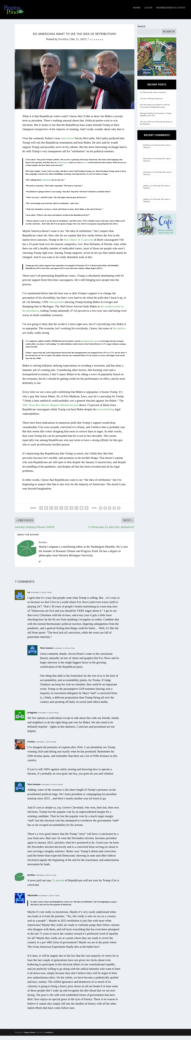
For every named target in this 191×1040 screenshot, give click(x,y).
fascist (85, 167)
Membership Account (170, 12)
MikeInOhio (32, 900)
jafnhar (146, 190)
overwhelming (105, 413)
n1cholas (31, 746)
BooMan (63, 43)
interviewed (68, 142)
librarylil (146, 163)
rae (28, 596)
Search (141, 30)
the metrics (119, 332)
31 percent (58, 884)
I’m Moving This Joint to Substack (153, 97)
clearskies (147, 176)
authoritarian (62, 167)
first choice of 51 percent (78, 244)
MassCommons (46, 652)
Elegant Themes (29, 1037)
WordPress (49, 1037)
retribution (46, 184)
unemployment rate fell (90, 345)
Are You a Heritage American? (151, 103)
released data (56, 306)
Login (148, 12)
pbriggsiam (32, 717)
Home (137, 12)
